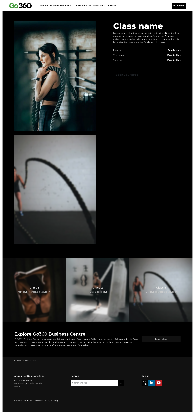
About (43, 5)
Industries (98, 5)
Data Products (81, 5)
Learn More (161, 339)
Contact (179, 5)
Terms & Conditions (35, 401)
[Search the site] (97, 383)
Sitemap (54, 401)
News (111, 5)
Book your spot (126, 74)
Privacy (47, 401)
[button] (121, 383)
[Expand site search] (189, 6)
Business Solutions (59, 5)
